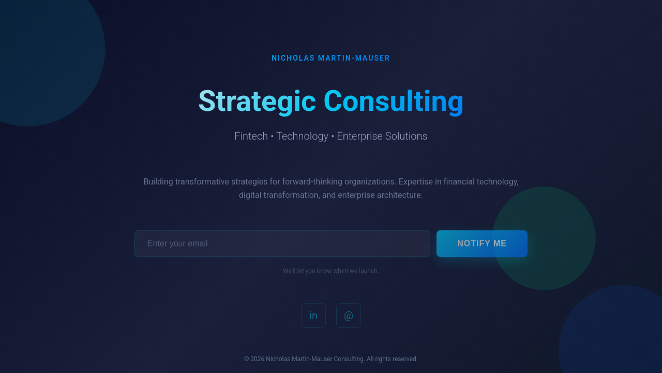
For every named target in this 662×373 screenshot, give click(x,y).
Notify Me (482, 244)
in (313, 317)
